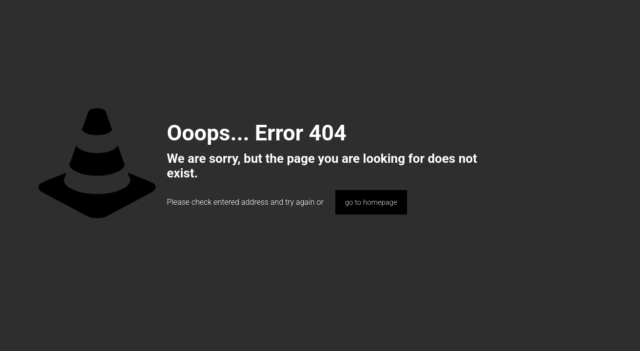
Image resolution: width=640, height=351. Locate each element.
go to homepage (371, 202)
